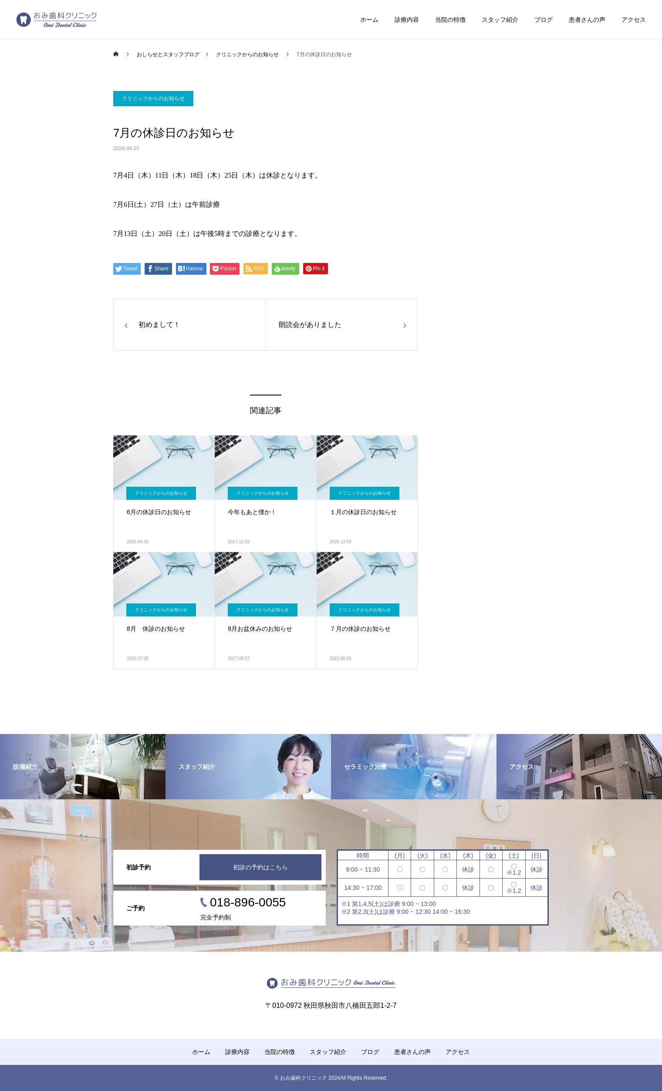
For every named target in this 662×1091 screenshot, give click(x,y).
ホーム (369, 19)
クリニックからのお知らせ (153, 98)
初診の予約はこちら (260, 867)
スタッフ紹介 (500, 19)
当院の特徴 (450, 19)
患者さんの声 (587, 19)
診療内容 (407, 19)
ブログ (543, 19)
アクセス (633, 19)
